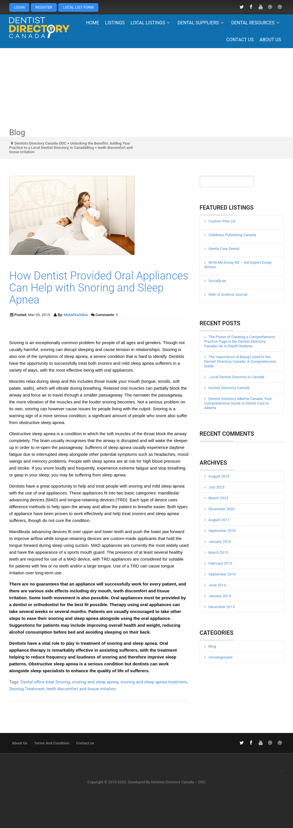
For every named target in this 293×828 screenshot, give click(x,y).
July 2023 (217, 487)
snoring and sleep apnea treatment (153, 682)
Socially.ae (217, 281)
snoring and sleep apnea (95, 682)
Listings (114, 22)
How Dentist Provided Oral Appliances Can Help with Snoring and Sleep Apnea (98, 287)
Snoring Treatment (26, 688)
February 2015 (220, 563)
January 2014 (220, 596)
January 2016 (220, 541)
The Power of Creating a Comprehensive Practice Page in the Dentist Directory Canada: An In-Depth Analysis (239, 341)
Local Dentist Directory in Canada (236, 377)
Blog (212, 646)
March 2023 (218, 498)
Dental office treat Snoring (45, 682)
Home (92, 22)
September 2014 (222, 574)
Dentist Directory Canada (229, 388)
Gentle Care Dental (224, 249)
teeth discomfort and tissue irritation (81, 688)
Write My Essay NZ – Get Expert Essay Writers (238, 264)
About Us (270, 39)
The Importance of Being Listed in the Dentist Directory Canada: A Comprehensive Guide (240, 361)
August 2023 (219, 476)
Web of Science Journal (228, 294)
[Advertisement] (146, 88)
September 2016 (222, 531)
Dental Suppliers (201, 22)
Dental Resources (256, 22)
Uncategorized (220, 657)
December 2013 (222, 607)
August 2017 (219, 520)
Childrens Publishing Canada (232, 235)
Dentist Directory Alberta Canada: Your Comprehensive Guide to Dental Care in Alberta (238, 403)
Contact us (240, 39)
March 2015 (218, 552)
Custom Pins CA (222, 221)
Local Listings (151, 22)
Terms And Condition (51, 743)
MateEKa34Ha (76, 315)
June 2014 (217, 585)
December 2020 (222, 509)
